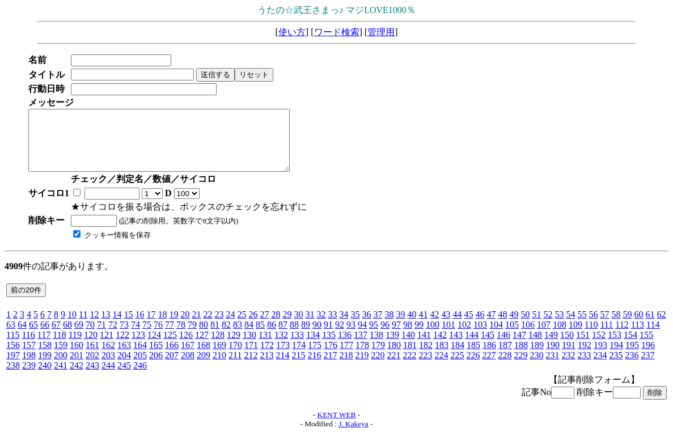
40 (411, 326)
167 (187, 357)
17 (150, 326)
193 (600, 357)
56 (593, 326)
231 (552, 367)
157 (29, 357)
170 (235, 357)
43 (445, 326)
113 (637, 336)
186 (489, 357)
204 (124, 367)
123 (138, 346)
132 (281, 346)
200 (60, 367)
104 (496, 336)
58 (615, 326)
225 (457, 367)
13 (105, 326)
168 (203, 357)
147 (519, 346)
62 (661, 326)
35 (354, 326)
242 (76, 377)
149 (551, 346)
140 (408, 346)
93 (350, 336)
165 (156, 357)
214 (282, 367)
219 (362, 367)
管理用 (381, 32)
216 (314, 367)
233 (584, 367)
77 (169, 336)
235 (616, 367)
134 (313, 346)
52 (547, 326)
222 (409, 367)
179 (378, 357)
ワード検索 (336, 32)
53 (559, 326)
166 (172, 357)
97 (396, 336)
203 (108, 367)
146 (503, 346)
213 (266, 367)
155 (646, 346)
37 (377, 326)
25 (241, 326)
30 (298, 326)
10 (72, 326)
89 (305, 336)
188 (521, 357)
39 (400, 326)
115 (12, 346)
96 (385, 336)
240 (45, 377)
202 (92, 367)
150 (567, 346)
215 (298, 367)
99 (419, 336)
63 (10, 336)
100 (432, 336)
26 (252, 326)
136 (345, 346)
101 (448, 336)
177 (346, 357)
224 (441, 367)
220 (377, 367)
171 (251, 357)
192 (584, 357)
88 (294, 336)
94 (362, 336)
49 (513, 326)
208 (187, 367)
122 (122, 346)
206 (156, 367)
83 (237, 336)
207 (172, 367)
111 (606, 336)
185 (473, 357)
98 (407, 336)
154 (630, 346)
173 (283, 357)
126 (186, 346)
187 (505, 357)
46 (479, 326)
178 (362, 357)
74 (135, 336)
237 (647, 367)
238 (13, 377)
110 (591, 336)
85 (260, 336)
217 (330, 367)
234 (600, 367)
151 (583, 346)
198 (29, 367)
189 (537, 357)
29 (286, 326)
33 (332, 326)
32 (320, 326)
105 (512, 336)
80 (203, 336)
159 (60, 357)
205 (140, 367)
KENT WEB (337, 426)
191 (568, 357)
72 (112, 336)
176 (330, 357)
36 (366, 326)
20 (184, 326)
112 (621, 336)
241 (60, 377)
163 (124, 357)
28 (275, 326)
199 (45, 367)
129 (233, 346)
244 (108, 377)
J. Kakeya (353, 435)
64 (22, 336)
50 (525, 326)
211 (235, 367)
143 (456, 346)
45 (468, 326)
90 (316, 336)
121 (106, 346)
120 (91, 346)
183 (441, 357)
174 (299, 357)
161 (92, 357)
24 (230, 326)
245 (124, 377)
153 (614, 346)
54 (570, 326)
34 (343, 326)
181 (410, 357)
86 (271, 336)
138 (376, 346)
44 (457, 326)
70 (90, 336)
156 (13, 357)
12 (94, 326)
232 (568, 367)
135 (329, 346)
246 (140, 377)
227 (489, 367)
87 (282, 336)
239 (29, 377)
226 (473, 367)
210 (219, 367)
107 (544, 336)
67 (56, 336)
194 (616, 357)
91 (328, 336)
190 (553, 357)
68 (67, 336)
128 (218, 346)
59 (627, 326)
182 (426, 357)
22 (207, 326)
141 (424, 346)
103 (480, 336)
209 (203, 367)
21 (196, 326)
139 (392, 346)
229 (520, 367)
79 (192, 336)
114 (652, 336)
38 (388, 326)
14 (116, 326)
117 (43, 346)
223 (425, 367)
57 (604, 326)
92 (339, 336)
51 (536, 326)
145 (487, 346)
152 (599, 346)
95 (373, 336)
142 (440, 346)
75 (146, 336)
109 (575, 336)
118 (59, 346)
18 (162, 326)
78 (180, 336)
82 (226, 336)
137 (360, 346)
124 (154, 346)
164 (140, 357)
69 (78, 336)
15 (128, 326)
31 (309, 326)
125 (170, 346)
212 (250, 367)
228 (504, 367)
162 (108, 357)
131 (265, 346)
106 (528, 336)
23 (218, 326)
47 (491, 326)
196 (648, 357)
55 (581, 326)
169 (219, 357)
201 (76, 367)
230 (536, 367)
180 (394, 357)
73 (124, 336)
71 (101, 336)
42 (434, 326)
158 (45, 357)
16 (139, 326)
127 (202, 346)
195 (632, 357)
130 (249, 346)
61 (649, 326)
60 (638, 326)
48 (502, 326)
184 (457, 357)
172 (267, 357)
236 (631, 367)
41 (422, 326)
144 (472, 346)
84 (248, 336)
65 (33, 336)
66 (44, 336)
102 (464, 336)
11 (83, 326)
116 (28, 346)
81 (214, 336)
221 (393, 367)
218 (346, 367)
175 (314, 357)
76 (158, 336)
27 (264, 326)
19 (173, 326)
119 (75, 346)
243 (92, 377)
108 (559, 336)
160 (76, 357)
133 (297, 346)
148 (535, 346)
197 (13, 367)
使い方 (292, 32)
